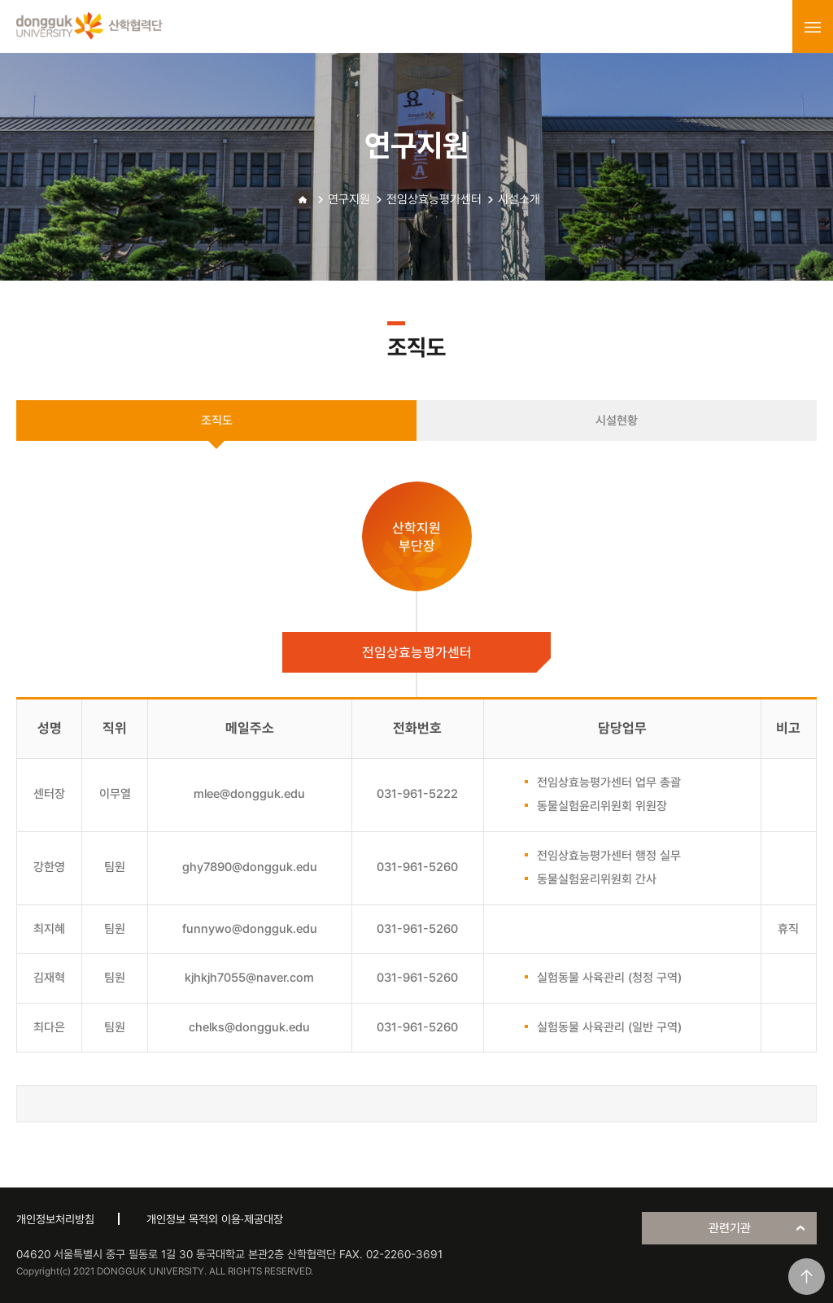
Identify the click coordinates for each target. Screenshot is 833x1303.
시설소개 (519, 199)
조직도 (217, 420)
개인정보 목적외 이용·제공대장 (214, 1219)
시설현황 (616, 420)
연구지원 (349, 199)
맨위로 (806, 1276)
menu (813, 27)
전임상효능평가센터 (434, 199)
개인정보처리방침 (55, 1219)
